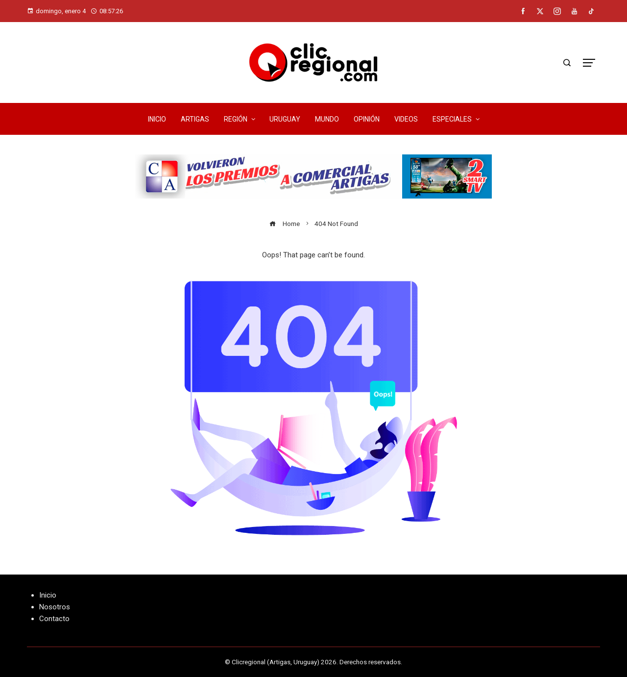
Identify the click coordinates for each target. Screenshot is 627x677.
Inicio (47, 595)
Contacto (54, 618)
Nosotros (54, 606)
